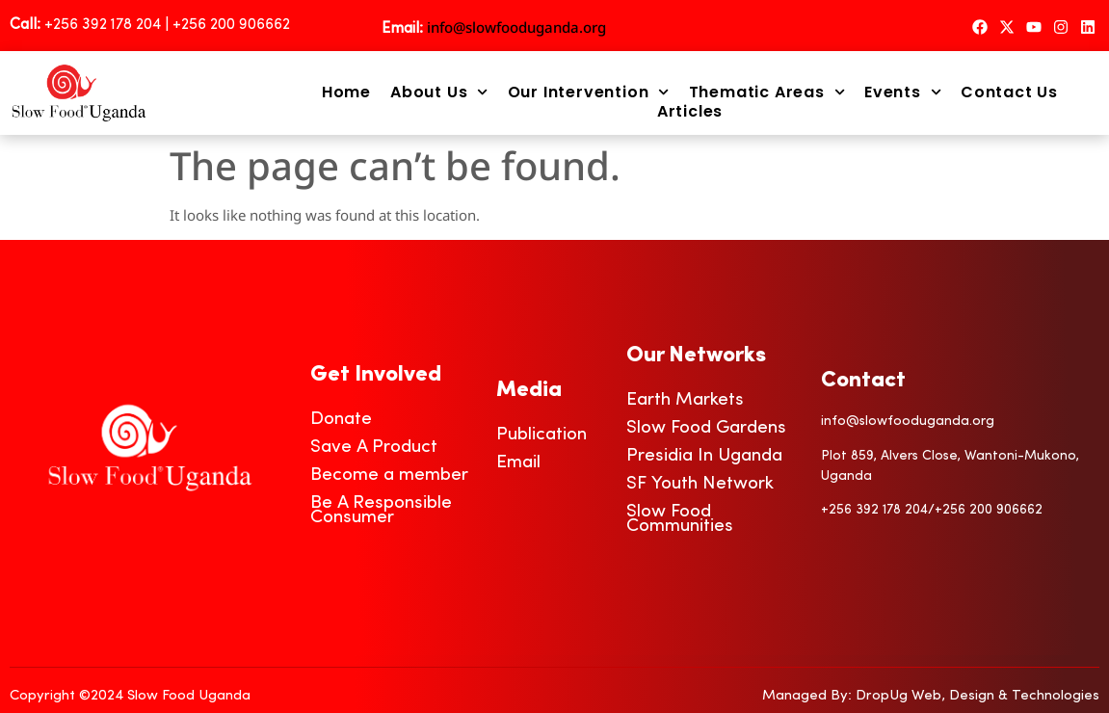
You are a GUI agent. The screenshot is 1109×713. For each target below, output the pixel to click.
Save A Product (373, 447)
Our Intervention (589, 92)
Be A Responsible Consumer (381, 510)
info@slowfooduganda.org (516, 27)
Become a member (389, 475)
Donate (341, 419)
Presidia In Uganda (704, 456)
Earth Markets (685, 400)
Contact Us (1009, 92)
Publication (541, 435)
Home (346, 92)
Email (518, 463)
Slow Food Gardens (706, 428)
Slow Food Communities (679, 519)
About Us (439, 92)
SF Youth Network (700, 484)
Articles (690, 111)
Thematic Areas (767, 92)
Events (902, 92)
